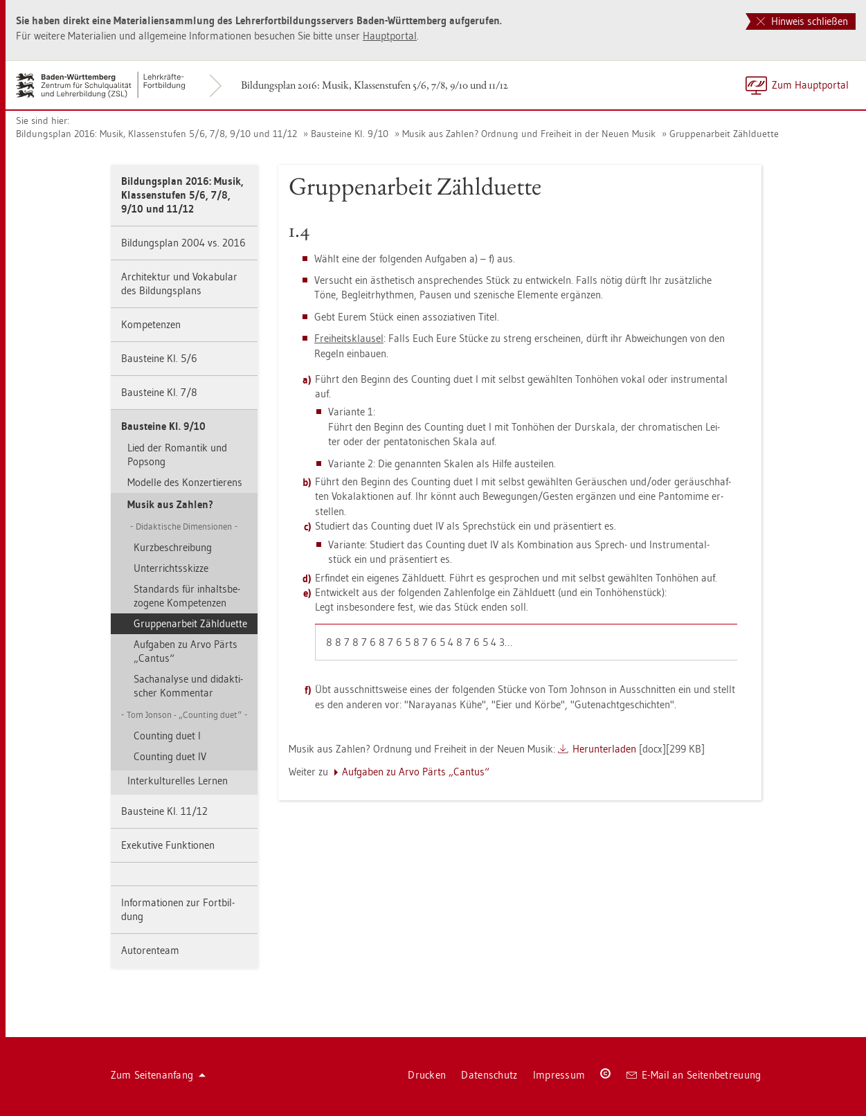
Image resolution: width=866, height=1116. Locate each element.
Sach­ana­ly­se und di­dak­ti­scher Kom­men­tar (188, 685)
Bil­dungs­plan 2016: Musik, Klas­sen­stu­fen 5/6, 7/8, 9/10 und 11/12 (374, 85)
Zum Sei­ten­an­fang (158, 1074)
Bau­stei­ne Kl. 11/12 (164, 811)
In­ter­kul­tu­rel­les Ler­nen (177, 780)
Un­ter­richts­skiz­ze (171, 568)
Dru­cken (427, 1074)
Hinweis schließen (802, 21)
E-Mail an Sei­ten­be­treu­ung (693, 1074)
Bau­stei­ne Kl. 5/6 (159, 358)
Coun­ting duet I (167, 735)
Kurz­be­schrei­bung (173, 547)
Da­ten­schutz (489, 1074)
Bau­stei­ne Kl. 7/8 (159, 392)
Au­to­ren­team (150, 950)
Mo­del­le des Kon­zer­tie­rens (184, 482)
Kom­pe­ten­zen (151, 324)
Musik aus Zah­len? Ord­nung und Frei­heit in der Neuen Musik (529, 133)
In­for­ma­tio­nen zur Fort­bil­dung (178, 909)
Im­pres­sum (559, 1074)
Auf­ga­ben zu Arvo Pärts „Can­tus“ (185, 651)
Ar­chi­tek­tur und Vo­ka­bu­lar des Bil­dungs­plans (179, 283)
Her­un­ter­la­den (604, 748)
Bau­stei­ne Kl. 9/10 (349, 133)
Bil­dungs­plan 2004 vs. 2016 (183, 242)
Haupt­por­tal (390, 35)
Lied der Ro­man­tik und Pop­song (177, 454)
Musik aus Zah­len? (170, 504)
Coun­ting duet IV (170, 756)
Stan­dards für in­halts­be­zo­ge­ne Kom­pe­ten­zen (187, 595)
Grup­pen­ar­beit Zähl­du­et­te (724, 133)
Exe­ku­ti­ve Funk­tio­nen (168, 845)
